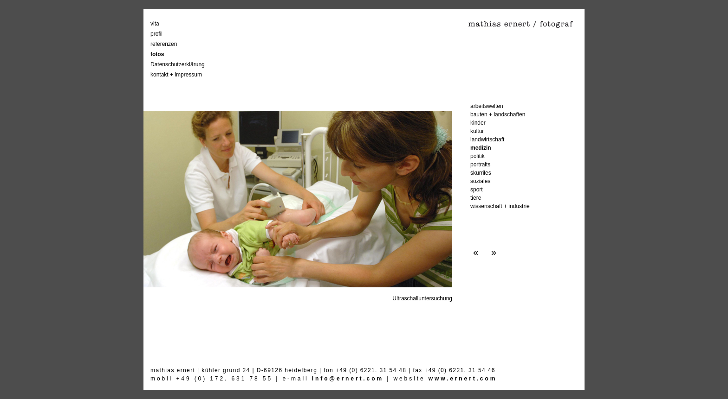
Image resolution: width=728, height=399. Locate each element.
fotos (157, 54)
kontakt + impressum (176, 74)
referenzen (163, 44)
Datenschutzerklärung (177, 64)
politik (477, 156)
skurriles (480, 173)
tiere (475, 198)
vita (154, 23)
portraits (480, 164)
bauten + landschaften (497, 114)
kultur (477, 131)
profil (156, 34)
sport (476, 189)
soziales (480, 181)
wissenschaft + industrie (500, 206)
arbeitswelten (486, 106)
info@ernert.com (348, 378)
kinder (478, 123)
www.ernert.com (463, 378)
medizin (480, 148)
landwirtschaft (487, 139)
